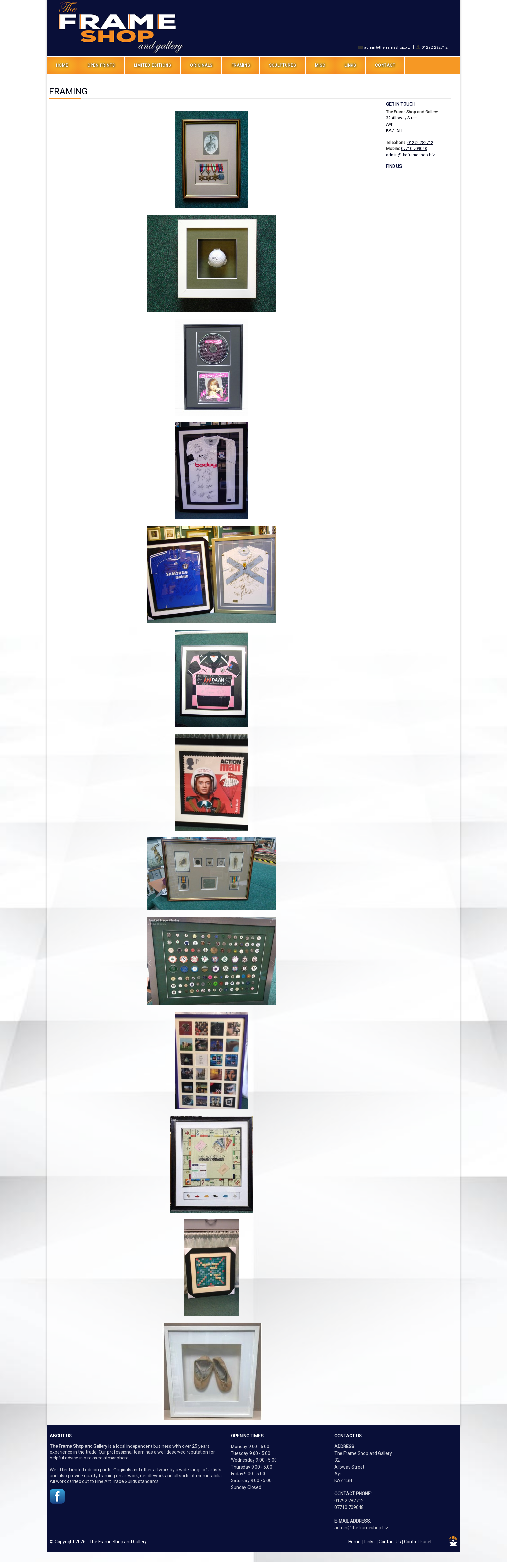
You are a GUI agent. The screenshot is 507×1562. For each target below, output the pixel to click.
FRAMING (241, 65)
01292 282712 (435, 47)
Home (62, 65)
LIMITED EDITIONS (152, 65)
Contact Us (390, 1541)
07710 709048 (414, 148)
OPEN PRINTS (101, 65)
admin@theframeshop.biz (387, 47)
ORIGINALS (201, 65)
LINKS (350, 65)
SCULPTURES (282, 65)
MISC (320, 65)
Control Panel (417, 1541)
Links (369, 1541)
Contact (385, 65)
